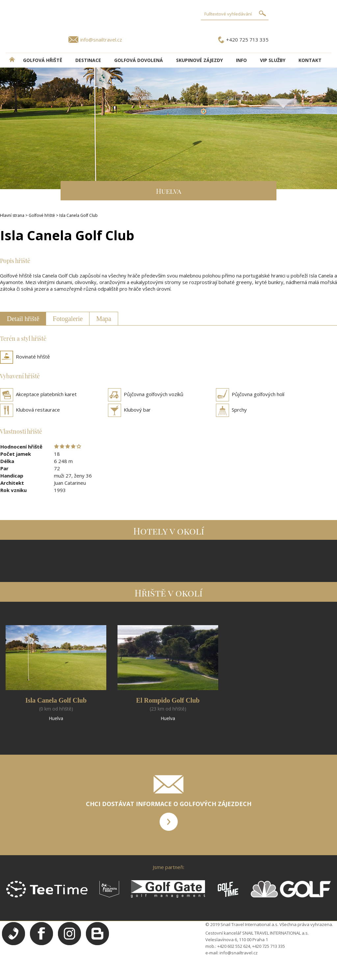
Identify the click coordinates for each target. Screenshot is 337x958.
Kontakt (310, 60)
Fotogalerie (68, 318)
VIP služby (272, 60)
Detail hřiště (23, 318)
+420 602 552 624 (233, 946)
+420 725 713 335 (247, 39)
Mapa (103, 318)
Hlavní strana (12, 215)
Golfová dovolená (138, 60)
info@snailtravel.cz (101, 39)
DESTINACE (88, 60)
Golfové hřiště (42, 215)
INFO (241, 60)
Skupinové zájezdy (199, 60)
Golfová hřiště (42, 60)
